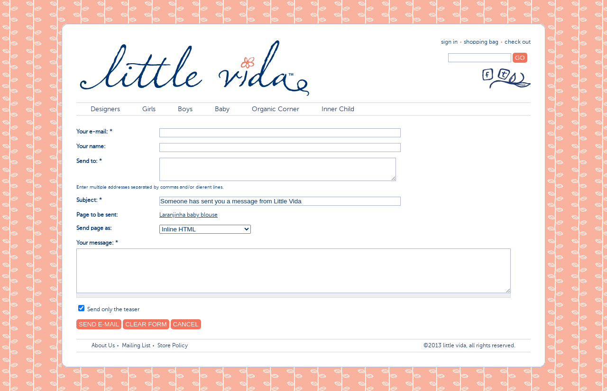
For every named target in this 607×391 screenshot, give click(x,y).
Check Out (518, 42)
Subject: (89, 200)
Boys (185, 109)
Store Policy (172, 346)
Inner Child (338, 109)
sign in (449, 42)
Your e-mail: (94, 132)
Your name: (91, 147)
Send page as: (94, 228)
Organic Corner (275, 109)
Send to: (89, 161)
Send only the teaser (108, 310)
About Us (103, 346)
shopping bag (481, 42)
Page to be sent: (97, 215)
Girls (149, 109)
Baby (222, 109)
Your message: (97, 243)
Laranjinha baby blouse (188, 215)
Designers (105, 109)
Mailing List (136, 346)
